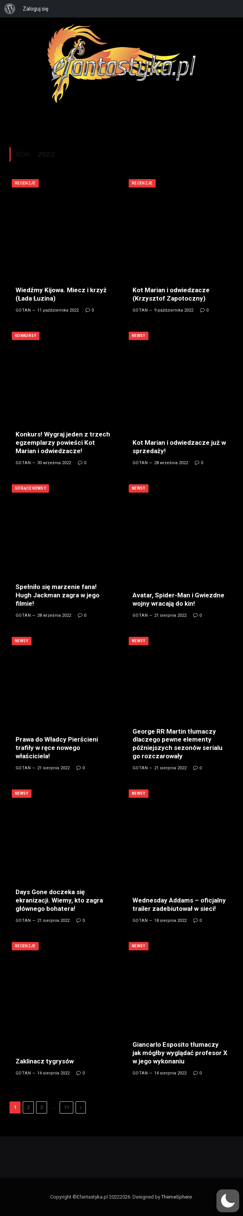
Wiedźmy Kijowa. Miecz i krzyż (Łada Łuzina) (61, 294)
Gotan (23, 310)
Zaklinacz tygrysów (45, 1061)
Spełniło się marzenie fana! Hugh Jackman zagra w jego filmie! (57, 595)
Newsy (138, 336)
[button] (227, 1200)
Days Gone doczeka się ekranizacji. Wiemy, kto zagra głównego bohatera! (59, 900)
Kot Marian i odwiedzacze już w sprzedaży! (179, 447)
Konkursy (25, 336)
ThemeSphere (176, 1197)
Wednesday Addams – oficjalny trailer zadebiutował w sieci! (179, 904)
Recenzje (25, 183)
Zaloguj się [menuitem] (35, 9)
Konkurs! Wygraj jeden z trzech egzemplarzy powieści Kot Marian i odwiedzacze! (63, 442)
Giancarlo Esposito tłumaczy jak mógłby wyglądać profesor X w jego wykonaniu (180, 1053)
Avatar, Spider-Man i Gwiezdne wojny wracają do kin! (178, 599)
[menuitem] (10, 8)
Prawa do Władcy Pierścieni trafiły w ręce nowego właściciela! (57, 748)
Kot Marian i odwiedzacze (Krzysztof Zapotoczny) (171, 294)
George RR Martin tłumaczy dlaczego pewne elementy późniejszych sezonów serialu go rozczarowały (177, 744)
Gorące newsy (30, 488)
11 (66, 1107)
